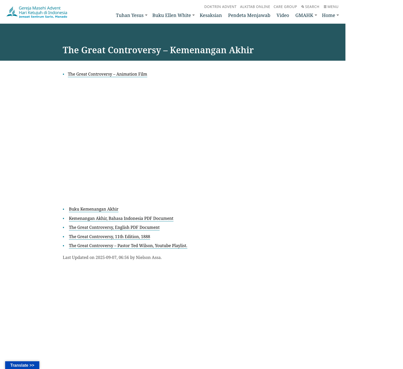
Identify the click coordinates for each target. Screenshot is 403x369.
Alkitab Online (255, 6)
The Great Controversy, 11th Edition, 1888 (109, 236)
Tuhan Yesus (130, 15)
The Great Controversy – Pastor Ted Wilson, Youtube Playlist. (128, 245)
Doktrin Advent (220, 6)
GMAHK (304, 15)
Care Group (285, 6)
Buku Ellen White (171, 15)
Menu (331, 6)
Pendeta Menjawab (249, 15)
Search (310, 6)
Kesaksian (211, 15)
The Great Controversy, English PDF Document (114, 227)
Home (328, 15)
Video (283, 15)
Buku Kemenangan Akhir (93, 209)
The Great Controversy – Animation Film (107, 74)
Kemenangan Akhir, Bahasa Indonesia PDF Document (121, 218)
